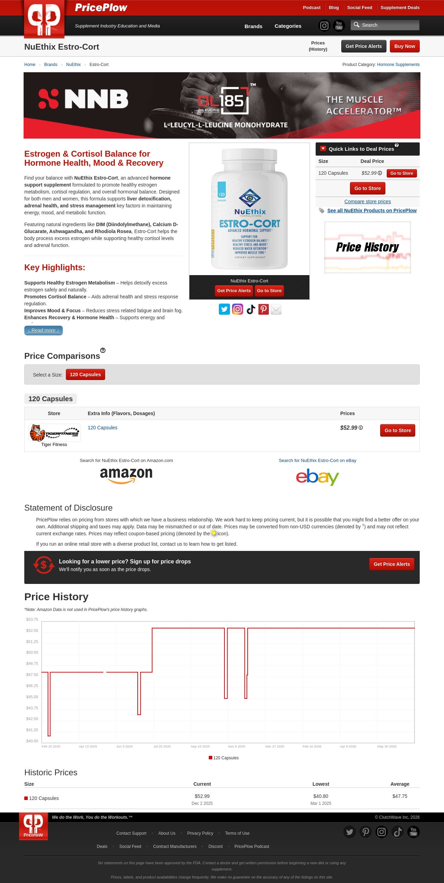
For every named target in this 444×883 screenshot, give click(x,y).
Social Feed (359, 7)
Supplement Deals (400, 7)
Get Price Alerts (364, 46)
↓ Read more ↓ (43, 329)
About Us (166, 832)
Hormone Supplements (398, 64)
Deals (102, 845)
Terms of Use (237, 832)
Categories (288, 26)
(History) (318, 49)
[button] (222, 331)
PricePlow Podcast (251, 845)
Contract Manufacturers (174, 845)
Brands (254, 26)
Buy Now (404, 46)
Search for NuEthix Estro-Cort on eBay (317, 459)
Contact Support (131, 832)
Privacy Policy (200, 832)
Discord (215, 845)
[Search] (385, 25)
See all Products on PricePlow (372, 210)
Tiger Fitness (54, 443)
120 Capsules (85, 374)
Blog (334, 7)
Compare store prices (367, 201)
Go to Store (402, 172)
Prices (318, 43)
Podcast (312, 7)
